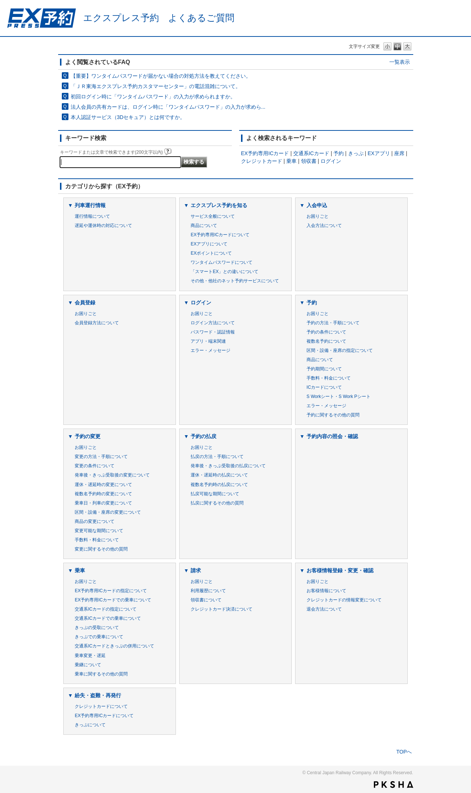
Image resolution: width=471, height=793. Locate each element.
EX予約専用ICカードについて (220, 234)
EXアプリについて (209, 244)
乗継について (88, 664)
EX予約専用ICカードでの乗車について (113, 599)
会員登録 (85, 302)
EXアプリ (379, 153)
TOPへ (404, 752)
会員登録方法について (97, 322)
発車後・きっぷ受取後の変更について (112, 475)
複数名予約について (326, 341)
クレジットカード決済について (221, 609)
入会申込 (317, 205)
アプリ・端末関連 (208, 341)
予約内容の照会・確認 (332, 436)
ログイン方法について (213, 322)
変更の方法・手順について (101, 456)
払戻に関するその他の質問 (217, 503)
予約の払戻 (203, 436)
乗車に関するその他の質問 (101, 674)
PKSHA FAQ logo (393, 784)
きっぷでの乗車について (99, 636)
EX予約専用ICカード (265, 153)
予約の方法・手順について (333, 322)
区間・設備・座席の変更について (108, 512)
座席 (399, 153)
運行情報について (92, 216)
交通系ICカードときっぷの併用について (114, 646)
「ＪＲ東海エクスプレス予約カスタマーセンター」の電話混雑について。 (156, 86)
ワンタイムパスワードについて (221, 262)
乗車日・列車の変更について (103, 503)
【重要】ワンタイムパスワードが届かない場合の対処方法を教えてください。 (161, 76)
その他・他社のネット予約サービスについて (235, 280)
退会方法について (324, 609)
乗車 (291, 161)
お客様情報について (326, 590)
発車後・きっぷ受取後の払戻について (228, 465)
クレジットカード (261, 161)
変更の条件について (94, 465)
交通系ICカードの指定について (106, 609)
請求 (196, 570)
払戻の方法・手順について (217, 456)
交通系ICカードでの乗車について (108, 618)
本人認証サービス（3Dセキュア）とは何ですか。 (128, 117)
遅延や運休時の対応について (103, 225)
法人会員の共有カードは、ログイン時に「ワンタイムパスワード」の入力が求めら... (168, 107)
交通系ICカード (311, 153)
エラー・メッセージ (210, 350)
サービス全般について (213, 216)
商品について (204, 225)
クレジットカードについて (101, 706)
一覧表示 (399, 62)
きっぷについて (90, 724)
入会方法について (324, 225)
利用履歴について (208, 590)
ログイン (331, 161)
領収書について (206, 599)
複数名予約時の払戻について (219, 484)
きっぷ (356, 153)
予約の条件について (326, 332)
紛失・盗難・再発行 (98, 695)
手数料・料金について (329, 378)
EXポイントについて (211, 253)
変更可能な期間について (99, 530)
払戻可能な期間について (215, 493)
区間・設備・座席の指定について (340, 350)
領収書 (308, 161)
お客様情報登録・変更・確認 (340, 570)
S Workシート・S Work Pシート (339, 396)
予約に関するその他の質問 (333, 415)
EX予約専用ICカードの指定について (111, 590)
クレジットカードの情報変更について (344, 599)
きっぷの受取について (97, 627)
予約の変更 (87, 436)
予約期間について (324, 368)
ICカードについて (324, 387)
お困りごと (318, 216)
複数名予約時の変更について (103, 493)
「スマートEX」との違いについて (224, 271)
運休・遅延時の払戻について (219, 475)
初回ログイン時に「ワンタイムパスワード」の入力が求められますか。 (153, 96)
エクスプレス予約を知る (219, 205)
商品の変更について (94, 521)
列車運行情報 (90, 205)
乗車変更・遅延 (90, 655)
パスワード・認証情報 (213, 332)
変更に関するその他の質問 (101, 549)
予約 (338, 153)
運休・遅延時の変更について (103, 484)
